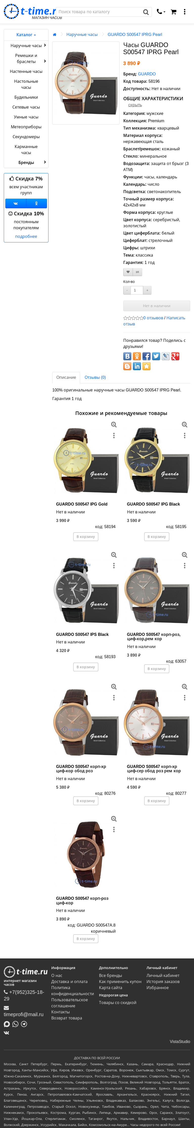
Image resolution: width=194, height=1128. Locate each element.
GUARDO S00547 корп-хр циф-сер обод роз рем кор (154, 768)
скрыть (135, 105)
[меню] (184, 11)
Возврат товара (66, 1018)
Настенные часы (26, 71)
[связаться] (161, 11)
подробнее (26, 236)
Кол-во (129, 282)
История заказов (163, 981)
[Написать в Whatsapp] (16, 1023)
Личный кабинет (163, 975)
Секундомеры (26, 137)
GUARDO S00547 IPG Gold (82, 504)
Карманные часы (26, 149)
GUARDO (147, 74)
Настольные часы (26, 84)
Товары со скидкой (118, 1002)
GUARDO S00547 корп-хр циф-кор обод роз (81, 768)
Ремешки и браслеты (31, 58)
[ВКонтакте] (8, 1032)
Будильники (26, 97)
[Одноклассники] (36, 203)
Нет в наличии (157, 306)
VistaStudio (180, 1041)
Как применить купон (120, 981)
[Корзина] (173, 11)
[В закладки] (128, 272)
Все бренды (110, 975)
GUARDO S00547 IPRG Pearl (135, 34)
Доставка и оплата (69, 981)
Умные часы (26, 117)
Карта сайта (110, 988)
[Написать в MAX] (8, 1023)
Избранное (158, 988)
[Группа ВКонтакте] (15, 203)
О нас (56, 975)
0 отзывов (153, 318)
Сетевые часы (26, 107)
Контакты (60, 1012)
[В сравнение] (137, 272)
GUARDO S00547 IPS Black (82, 634)
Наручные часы (29, 45)
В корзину (86, 537)
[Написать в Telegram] (25, 1023)
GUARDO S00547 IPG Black (153, 504)
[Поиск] (98, 12)
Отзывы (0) (95, 377)
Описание (66, 377)
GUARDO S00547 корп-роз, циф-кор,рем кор (154, 636)
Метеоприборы (26, 127)
